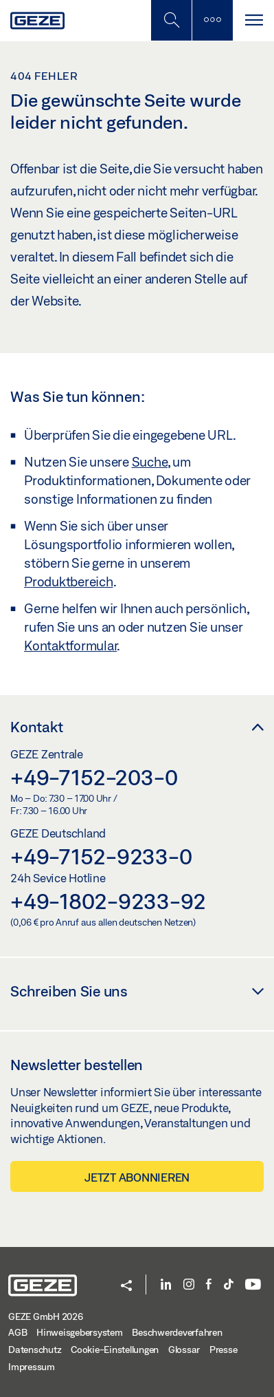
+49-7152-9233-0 (101, 856)
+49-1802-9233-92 (108, 900)
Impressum (31, 1366)
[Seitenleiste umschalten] (212, 20)
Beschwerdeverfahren (177, 1332)
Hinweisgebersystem (79, 1332)
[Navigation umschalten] (253, 20)
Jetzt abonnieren (137, 1177)
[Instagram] (189, 1285)
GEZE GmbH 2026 (45, 1316)
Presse (223, 1349)
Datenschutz (34, 1349)
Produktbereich (68, 581)
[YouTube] (253, 1285)
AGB (17, 1332)
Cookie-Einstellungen (115, 1349)
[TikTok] (228, 1285)
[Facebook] (208, 1285)
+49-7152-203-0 (94, 777)
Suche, (151, 461)
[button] (126, 1286)
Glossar (184, 1349)
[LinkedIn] (166, 1285)
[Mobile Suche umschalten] (171, 20)
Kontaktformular (70, 645)
